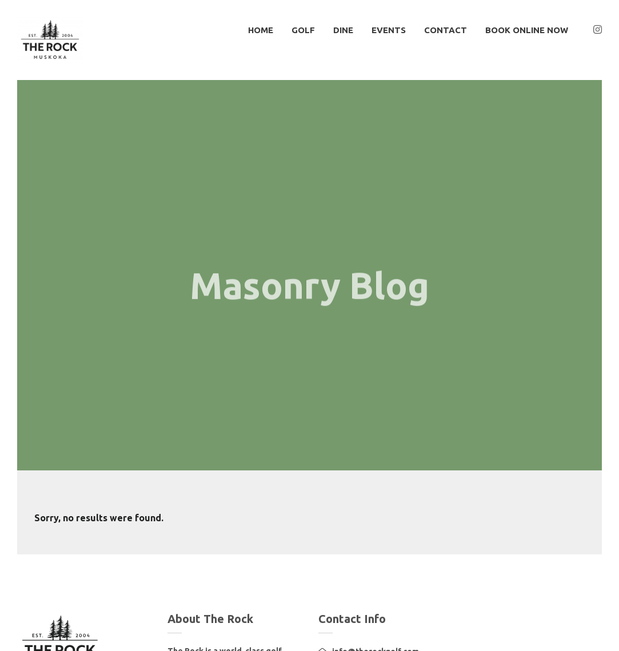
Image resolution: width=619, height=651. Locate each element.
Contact (445, 30)
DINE (343, 30)
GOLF (303, 30)
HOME (260, 30)
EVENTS (389, 30)
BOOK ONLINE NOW (526, 30)
